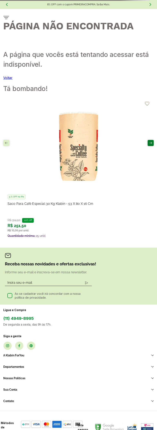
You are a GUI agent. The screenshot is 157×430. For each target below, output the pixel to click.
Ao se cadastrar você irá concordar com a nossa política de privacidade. (48, 249)
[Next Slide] (150, 4)
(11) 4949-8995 (18, 272)
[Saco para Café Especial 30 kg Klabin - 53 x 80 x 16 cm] (28, 149)
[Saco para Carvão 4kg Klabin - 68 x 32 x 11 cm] (78, 149)
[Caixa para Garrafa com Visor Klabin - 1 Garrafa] (128, 149)
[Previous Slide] (6, 4)
